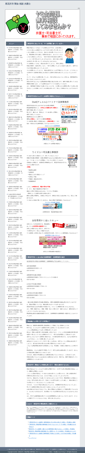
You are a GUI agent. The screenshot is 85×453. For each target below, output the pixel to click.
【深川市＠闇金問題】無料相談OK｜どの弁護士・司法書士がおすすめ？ (15, 242)
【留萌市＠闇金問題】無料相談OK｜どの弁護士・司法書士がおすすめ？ (15, 188)
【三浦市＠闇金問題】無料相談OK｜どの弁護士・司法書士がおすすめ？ (15, 103)
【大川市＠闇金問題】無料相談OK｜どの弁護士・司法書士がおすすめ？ (15, 257)
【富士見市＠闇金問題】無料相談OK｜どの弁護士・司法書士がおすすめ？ (15, 173)
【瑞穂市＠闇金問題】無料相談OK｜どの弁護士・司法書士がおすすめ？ (15, 288)
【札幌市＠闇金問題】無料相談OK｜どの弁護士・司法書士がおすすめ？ (15, 126)
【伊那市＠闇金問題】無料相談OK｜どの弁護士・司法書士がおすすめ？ (15, 296)
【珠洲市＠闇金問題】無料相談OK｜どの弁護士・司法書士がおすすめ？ (15, 88)
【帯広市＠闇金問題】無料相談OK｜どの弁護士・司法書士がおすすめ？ (15, 335)
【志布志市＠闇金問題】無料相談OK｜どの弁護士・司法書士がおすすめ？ (15, 80)
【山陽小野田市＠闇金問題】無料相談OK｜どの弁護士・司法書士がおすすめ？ (15, 196)
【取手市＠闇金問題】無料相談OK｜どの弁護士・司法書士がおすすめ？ (15, 312)
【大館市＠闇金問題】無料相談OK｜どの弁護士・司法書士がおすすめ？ (15, 273)
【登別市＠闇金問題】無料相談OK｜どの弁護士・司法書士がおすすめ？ (15, 219)
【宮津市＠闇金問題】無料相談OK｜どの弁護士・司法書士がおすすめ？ (15, 180)
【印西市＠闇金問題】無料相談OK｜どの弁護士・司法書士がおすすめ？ (15, 157)
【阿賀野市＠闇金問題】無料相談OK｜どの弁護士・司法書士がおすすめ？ (15, 65)
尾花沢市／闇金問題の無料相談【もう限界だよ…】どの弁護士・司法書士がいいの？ (52, 431)
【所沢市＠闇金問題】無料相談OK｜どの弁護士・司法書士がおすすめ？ (15, 227)
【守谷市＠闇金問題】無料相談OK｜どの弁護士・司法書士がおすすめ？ (15, 149)
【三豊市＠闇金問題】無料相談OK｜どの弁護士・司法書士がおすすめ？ (15, 234)
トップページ (32, 438)
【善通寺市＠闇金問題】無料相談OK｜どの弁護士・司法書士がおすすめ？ (15, 134)
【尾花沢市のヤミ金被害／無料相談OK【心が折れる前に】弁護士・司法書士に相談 (52, 422)
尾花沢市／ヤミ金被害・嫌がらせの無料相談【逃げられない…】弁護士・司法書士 (52, 429)
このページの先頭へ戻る (75, 446)
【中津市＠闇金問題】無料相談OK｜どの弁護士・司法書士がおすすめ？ (15, 49)
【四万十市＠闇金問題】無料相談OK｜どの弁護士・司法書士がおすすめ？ (15, 96)
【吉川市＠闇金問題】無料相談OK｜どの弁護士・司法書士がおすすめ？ (15, 250)
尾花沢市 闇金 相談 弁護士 (18, 4)
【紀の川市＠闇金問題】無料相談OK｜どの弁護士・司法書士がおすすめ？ (15, 281)
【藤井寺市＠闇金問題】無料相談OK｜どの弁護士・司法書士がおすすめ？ (15, 119)
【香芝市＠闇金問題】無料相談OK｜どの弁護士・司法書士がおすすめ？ (15, 142)
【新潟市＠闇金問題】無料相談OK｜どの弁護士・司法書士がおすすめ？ (15, 111)
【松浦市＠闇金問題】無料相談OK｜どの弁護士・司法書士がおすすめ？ (15, 319)
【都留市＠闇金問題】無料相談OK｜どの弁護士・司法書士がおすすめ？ (15, 57)
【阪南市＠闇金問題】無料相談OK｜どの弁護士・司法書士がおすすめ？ (15, 327)
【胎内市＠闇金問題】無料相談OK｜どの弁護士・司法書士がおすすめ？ (15, 211)
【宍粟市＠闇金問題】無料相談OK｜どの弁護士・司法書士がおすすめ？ (15, 204)
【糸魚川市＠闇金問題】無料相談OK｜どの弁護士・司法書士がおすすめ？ (15, 72)
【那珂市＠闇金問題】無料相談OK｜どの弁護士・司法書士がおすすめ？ (15, 304)
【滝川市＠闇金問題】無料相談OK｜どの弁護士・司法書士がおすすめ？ (15, 265)
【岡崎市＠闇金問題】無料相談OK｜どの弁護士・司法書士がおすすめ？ (15, 165)
